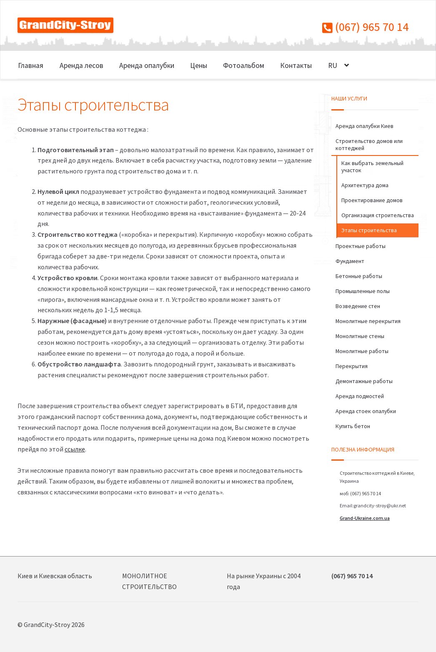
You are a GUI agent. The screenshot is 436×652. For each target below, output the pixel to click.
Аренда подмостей (360, 396)
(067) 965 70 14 (365, 26)
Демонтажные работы (364, 381)
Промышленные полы (363, 291)
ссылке (75, 449)
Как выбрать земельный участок (372, 166)
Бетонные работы (359, 276)
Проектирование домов (372, 200)
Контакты (296, 65)
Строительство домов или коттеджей (369, 144)
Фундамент (350, 261)
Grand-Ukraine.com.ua (365, 518)
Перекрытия (352, 366)
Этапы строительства (369, 230)
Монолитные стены (360, 336)
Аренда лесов (81, 65)
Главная (30, 65)
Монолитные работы (362, 351)
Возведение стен (358, 306)
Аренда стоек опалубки (366, 411)
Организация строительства (377, 215)
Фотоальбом (243, 65)
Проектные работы (361, 246)
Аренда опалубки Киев (364, 126)
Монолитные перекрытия (368, 321)
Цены (198, 65)
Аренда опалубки (146, 65)
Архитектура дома (364, 185)
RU (332, 65)
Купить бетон (353, 426)
